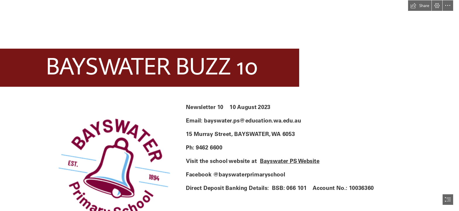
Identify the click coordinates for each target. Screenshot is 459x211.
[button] (419, 5)
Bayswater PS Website (289, 161)
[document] (229, 105)
